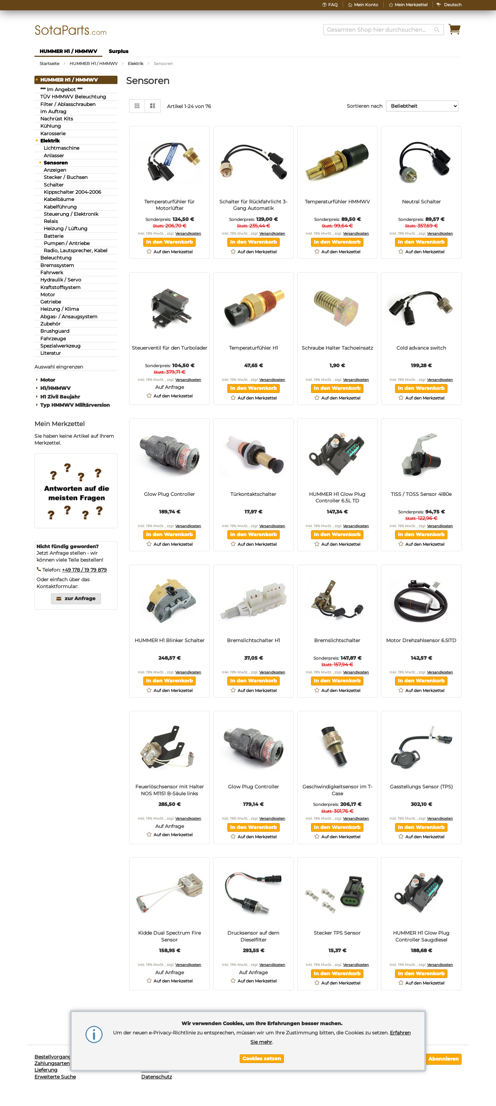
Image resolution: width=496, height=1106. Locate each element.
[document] (262, 1041)
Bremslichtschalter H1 (253, 640)
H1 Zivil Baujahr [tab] (60, 397)
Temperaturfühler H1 (253, 348)
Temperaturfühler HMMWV (337, 201)
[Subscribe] (444, 1059)
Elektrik (136, 63)
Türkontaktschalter (253, 494)
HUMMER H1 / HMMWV (94, 63)
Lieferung (46, 1070)
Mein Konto (366, 4)
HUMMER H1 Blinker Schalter (170, 640)
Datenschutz (156, 1077)
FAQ (333, 4)
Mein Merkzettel (411, 4)
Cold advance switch (421, 348)
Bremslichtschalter (337, 640)
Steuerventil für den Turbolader (169, 348)
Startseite (50, 63)
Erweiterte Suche (55, 1077)
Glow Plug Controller (169, 494)
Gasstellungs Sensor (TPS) (421, 786)
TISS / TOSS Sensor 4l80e (421, 494)
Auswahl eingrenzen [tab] (58, 367)
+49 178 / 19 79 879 (84, 570)
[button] (453, 5)
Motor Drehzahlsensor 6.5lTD (421, 640)
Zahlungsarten (52, 1063)
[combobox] (383, 29)
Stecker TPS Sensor (337, 933)
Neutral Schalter (421, 201)
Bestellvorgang (53, 1057)
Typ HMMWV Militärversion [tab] (75, 405)
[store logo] (70, 30)
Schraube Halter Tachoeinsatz (337, 348)
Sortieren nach (364, 106)
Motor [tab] (47, 380)
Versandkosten (188, 233)
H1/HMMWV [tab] (55, 388)
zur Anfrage (80, 598)
